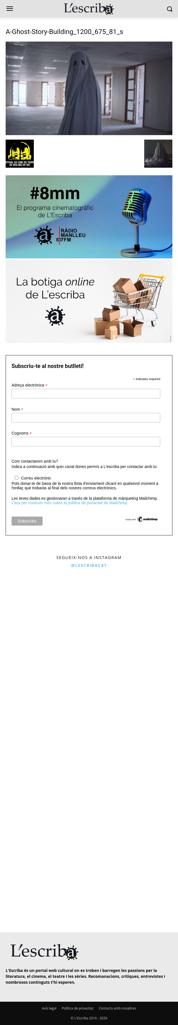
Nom (17, 409)
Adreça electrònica (30, 385)
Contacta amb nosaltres (117, 1008)
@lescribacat (89, 565)
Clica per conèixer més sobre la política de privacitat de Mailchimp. (70, 503)
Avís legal (49, 1008)
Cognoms (22, 433)
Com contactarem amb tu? (35, 461)
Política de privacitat (77, 1008)
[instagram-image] (44, 615)
